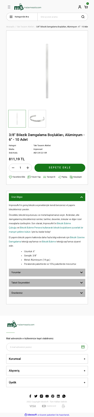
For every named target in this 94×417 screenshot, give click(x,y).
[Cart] (86, 7)
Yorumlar (16, 272)
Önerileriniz (17, 293)
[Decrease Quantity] (13, 168)
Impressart (38, 149)
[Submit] (83, 347)
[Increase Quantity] (28, 168)
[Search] (62, 17)
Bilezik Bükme (49, 241)
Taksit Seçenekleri (20, 282)
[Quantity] (20, 168)
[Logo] (27, 7)
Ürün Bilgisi (16, 197)
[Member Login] (80, 7)
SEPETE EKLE (60, 167)
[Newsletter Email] (47, 347)
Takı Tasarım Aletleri (42, 145)
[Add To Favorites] (17, 177)
